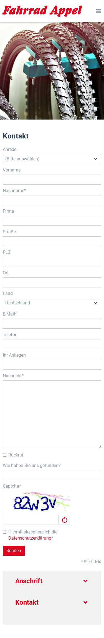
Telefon (10, 334)
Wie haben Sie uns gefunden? (32, 465)
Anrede (9, 149)
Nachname (13, 190)
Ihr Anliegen (14, 355)
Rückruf (13, 455)
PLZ (7, 252)
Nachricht (12, 375)
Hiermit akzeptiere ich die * (30, 535)
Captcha (11, 486)
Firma (8, 211)
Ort (6, 272)
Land (8, 293)
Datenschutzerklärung (29, 538)
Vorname (12, 170)
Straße (9, 231)
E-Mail (9, 314)
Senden (13, 550)
